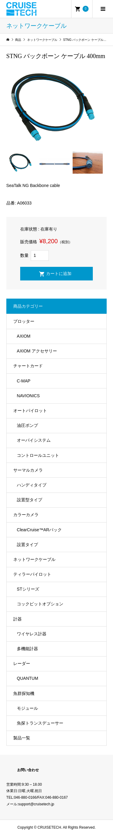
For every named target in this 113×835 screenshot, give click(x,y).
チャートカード (28, 365)
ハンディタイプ (31, 485)
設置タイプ (27, 544)
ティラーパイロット (32, 574)
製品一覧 (21, 737)
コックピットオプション (40, 603)
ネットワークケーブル (34, 559)
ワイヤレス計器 (31, 633)
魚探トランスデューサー (40, 723)
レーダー (21, 663)
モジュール (27, 708)
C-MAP (23, 380)
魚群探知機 (23, 693)
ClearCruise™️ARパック (39, 529)
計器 (17, 619)
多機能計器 (27, 648)
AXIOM (23, 336)
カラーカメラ (26, 514)
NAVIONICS (28, 395)
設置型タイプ (29, 499)
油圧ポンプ (27, 425)
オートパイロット (30, 410)
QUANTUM (27, 678)
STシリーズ (28, 589)
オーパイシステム (34, 440)
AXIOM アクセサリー (37, 351)
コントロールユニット (38, 455)
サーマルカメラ (28, 470)
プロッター (23, 321)
